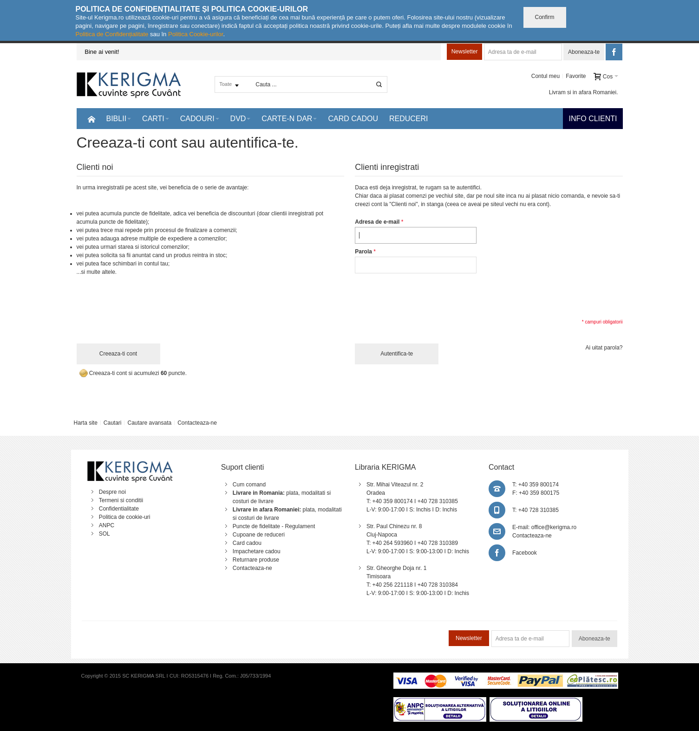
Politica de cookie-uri (124, 517)
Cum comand (249, 484)
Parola (363, 251)
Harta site (85, 423)
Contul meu (545, 76)
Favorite (576, 76)
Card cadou (247, 543)
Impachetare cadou (257, 551)
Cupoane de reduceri (259, 534)
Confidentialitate (119, 508)
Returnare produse (256, 559)
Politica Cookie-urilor (195, 34)
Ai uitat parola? (603, 347)
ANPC (106, 525)
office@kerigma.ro (553, 527)
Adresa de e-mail (377, 222)
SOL (104, 533)
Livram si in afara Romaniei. (583, 92)
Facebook (524, 553)
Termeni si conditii (121, 500)
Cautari (113, 423)
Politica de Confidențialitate (112, 34)
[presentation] (425, 295)
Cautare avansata (149, 423)
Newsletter (464, 51)
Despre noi (112, 492)
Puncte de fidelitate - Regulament (274, 526)
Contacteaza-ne (197, 423)
